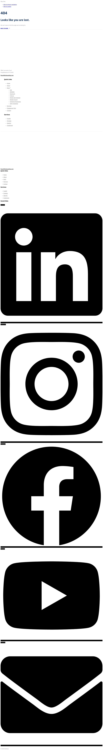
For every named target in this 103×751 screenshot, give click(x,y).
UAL (11, 90)
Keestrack (12, 94)
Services (9, 106)
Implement (10, 125)
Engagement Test (11, 108)
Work (9, 88)
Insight (9, 118)
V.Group (12, 96)
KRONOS (12, 92)
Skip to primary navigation (10, 4)
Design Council (13, 99)
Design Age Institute (15, 97)
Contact (9, 110)
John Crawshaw (14, 103)
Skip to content (7, 6)
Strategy (9, 121)
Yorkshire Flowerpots (15, 101)
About (8, 85)
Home (8, 83)
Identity (9, 123)
